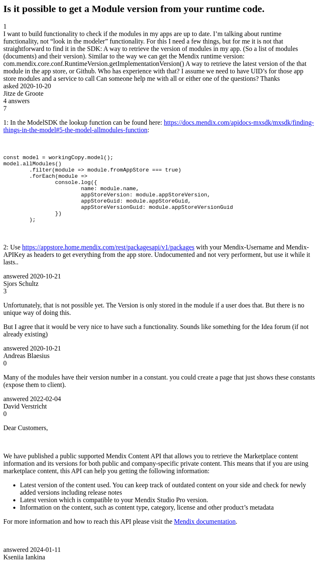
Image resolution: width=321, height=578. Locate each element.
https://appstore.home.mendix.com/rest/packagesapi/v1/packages (108, 260)
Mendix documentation (205, 535)
